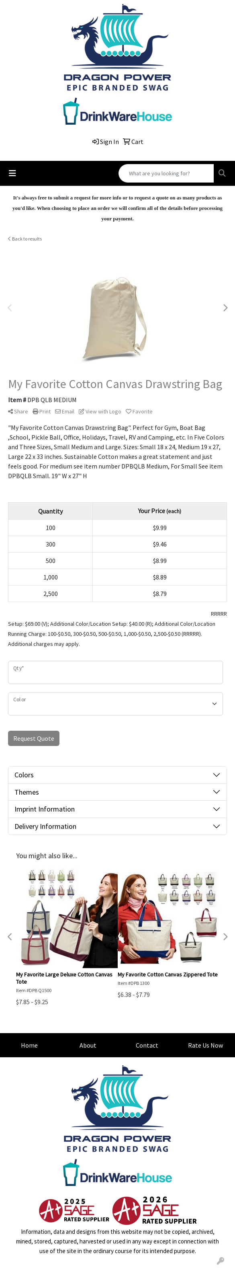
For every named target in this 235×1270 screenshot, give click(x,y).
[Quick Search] (166, 173)
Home (29, 1045)
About (88, 1045)
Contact (147, 1045)
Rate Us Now (205, 1045)
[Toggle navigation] (12, 173)
